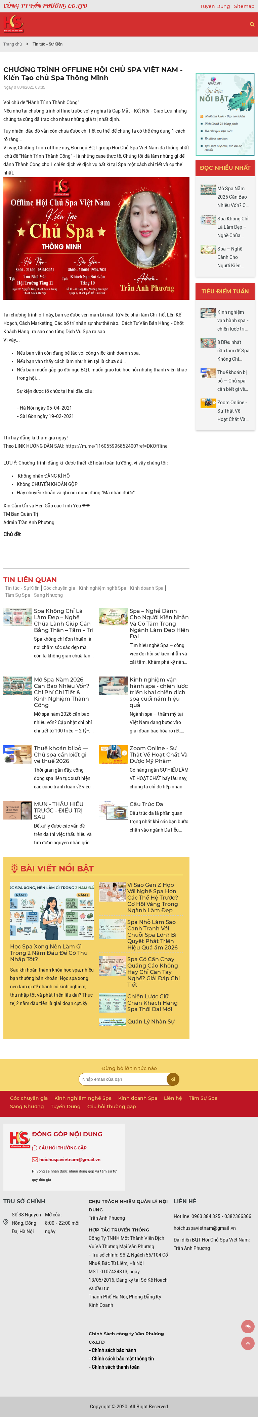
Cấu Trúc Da (146, 804)
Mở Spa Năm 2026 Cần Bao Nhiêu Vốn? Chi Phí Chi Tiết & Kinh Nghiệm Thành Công (61, 692)
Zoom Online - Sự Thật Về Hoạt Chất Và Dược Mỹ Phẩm (159, 754)
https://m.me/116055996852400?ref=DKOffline (116, 446)
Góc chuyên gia (59, 588)
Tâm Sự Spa (17, 595)
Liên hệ (173, 1098)
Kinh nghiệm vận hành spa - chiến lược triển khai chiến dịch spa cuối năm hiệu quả (159, 692)
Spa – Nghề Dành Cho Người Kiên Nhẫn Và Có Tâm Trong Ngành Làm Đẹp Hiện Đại (159, 624)
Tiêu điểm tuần (225, 291)
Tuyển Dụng (215, 6)
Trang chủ (12, 44)
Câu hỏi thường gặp (111, 1107)
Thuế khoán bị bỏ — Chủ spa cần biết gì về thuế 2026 (61, 754)
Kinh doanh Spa (147, 588)
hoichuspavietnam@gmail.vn (69, 1159)
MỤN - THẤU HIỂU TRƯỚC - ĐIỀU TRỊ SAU (59, 810)
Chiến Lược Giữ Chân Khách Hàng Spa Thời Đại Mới (152, 1002)
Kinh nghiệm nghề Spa (102, 588)
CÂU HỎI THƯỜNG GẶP (63, 1147)
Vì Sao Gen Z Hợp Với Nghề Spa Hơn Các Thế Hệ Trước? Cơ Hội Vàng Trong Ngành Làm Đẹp (152, 898)
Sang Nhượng (48, 595)
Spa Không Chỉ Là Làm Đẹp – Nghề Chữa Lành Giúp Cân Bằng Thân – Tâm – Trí (63, 620)
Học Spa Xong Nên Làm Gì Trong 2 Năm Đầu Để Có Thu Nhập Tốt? (49, 953)
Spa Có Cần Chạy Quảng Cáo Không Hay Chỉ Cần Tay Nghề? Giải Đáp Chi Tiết (153, 972)
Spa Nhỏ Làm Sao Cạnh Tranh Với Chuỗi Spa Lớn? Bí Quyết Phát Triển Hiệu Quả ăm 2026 (152, 935)
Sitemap (244, 6)
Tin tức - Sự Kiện (47, 44)
